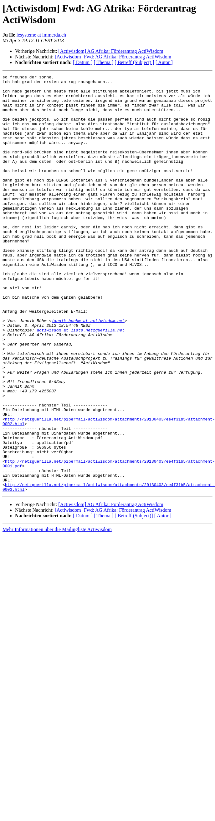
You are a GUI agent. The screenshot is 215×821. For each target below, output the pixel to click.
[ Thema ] (104, 62)
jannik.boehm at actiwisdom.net (88, 370)
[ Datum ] (82, 62)
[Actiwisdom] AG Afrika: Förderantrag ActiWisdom (110, 51)
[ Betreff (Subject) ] (134, 62)
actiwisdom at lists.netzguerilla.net (81, 381)
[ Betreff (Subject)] (134, 599)
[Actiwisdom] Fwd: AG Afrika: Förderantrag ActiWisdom (113, 56)
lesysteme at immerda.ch (41, 34)
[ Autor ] (164, 62)
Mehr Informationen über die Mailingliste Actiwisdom (57, 612)
